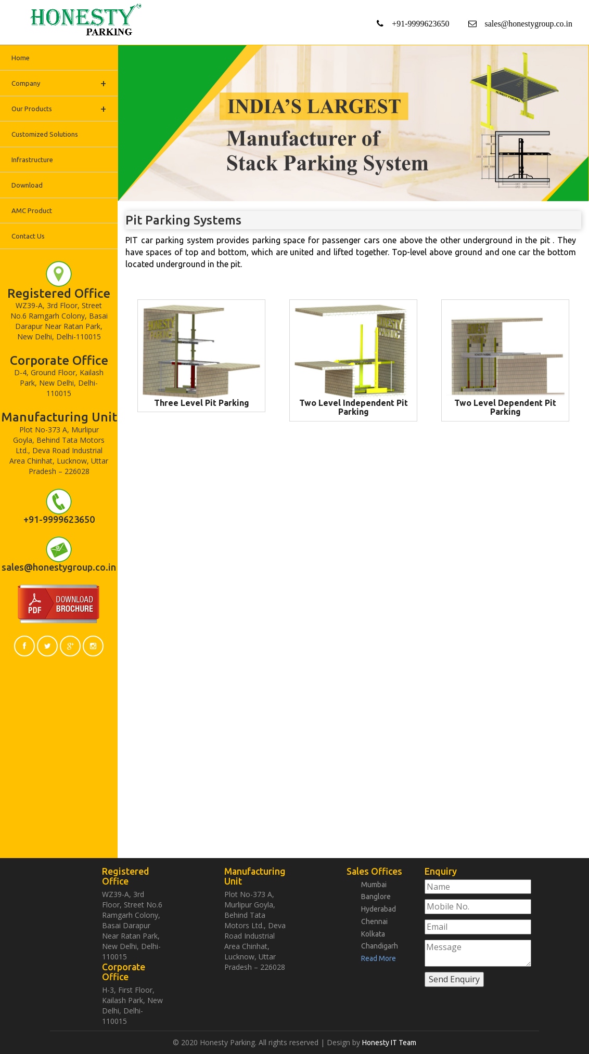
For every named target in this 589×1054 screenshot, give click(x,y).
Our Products (58, 108)
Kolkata (373, 932)
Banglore (376, 896)
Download (27, 185)
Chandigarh (379, 944)
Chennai (374, 920)
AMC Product (31, 210)
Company (58, 83)
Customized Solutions (44, 134)
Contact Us (28, 236)
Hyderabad (378, 908)
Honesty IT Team (389, 1042)
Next (581, 49)
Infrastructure (32, 159)
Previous (124, 49)
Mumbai (374, 884)
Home (20, 57)
